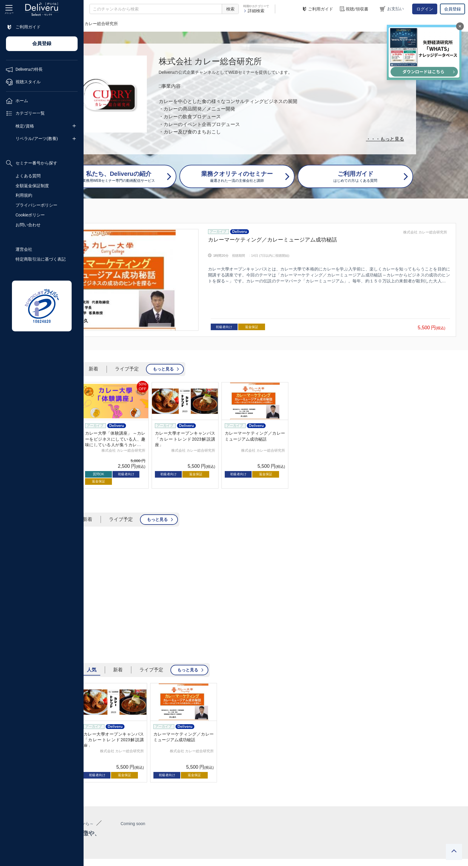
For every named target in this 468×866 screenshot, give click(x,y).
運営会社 (24, 249)
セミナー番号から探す (31, 163)
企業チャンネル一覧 (124, 23)
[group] (276, 270)
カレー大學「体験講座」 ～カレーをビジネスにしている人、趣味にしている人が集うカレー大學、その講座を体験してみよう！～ (199, 425)
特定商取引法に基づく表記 (41, 259)
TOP (94, 23)
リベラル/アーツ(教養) (37, 138)
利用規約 (24, 195)
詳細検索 (253, 10)
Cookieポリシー (30, 215)
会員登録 (452, 9)
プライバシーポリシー (36, 205)
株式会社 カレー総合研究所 (425, 232)
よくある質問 (28, 175)
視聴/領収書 (353, 9)
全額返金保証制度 (32, 185)
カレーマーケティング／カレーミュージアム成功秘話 (319, 239)
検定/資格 (25, 126)
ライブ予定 (210, 349)
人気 (151, 349)
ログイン (424, 9)
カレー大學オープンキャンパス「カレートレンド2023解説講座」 (268, 419)
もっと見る (246, 349)
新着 (177, 349)
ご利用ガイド (317, 9)
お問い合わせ (28, 224)
